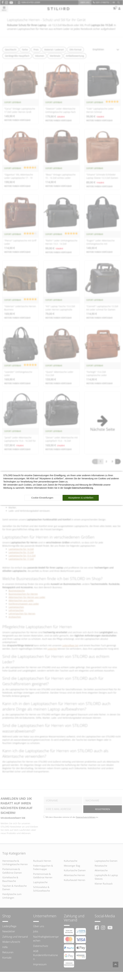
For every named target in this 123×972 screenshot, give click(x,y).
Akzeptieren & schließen (80, 497)
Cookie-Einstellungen (42, 497)
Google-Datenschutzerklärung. (79, 488)
